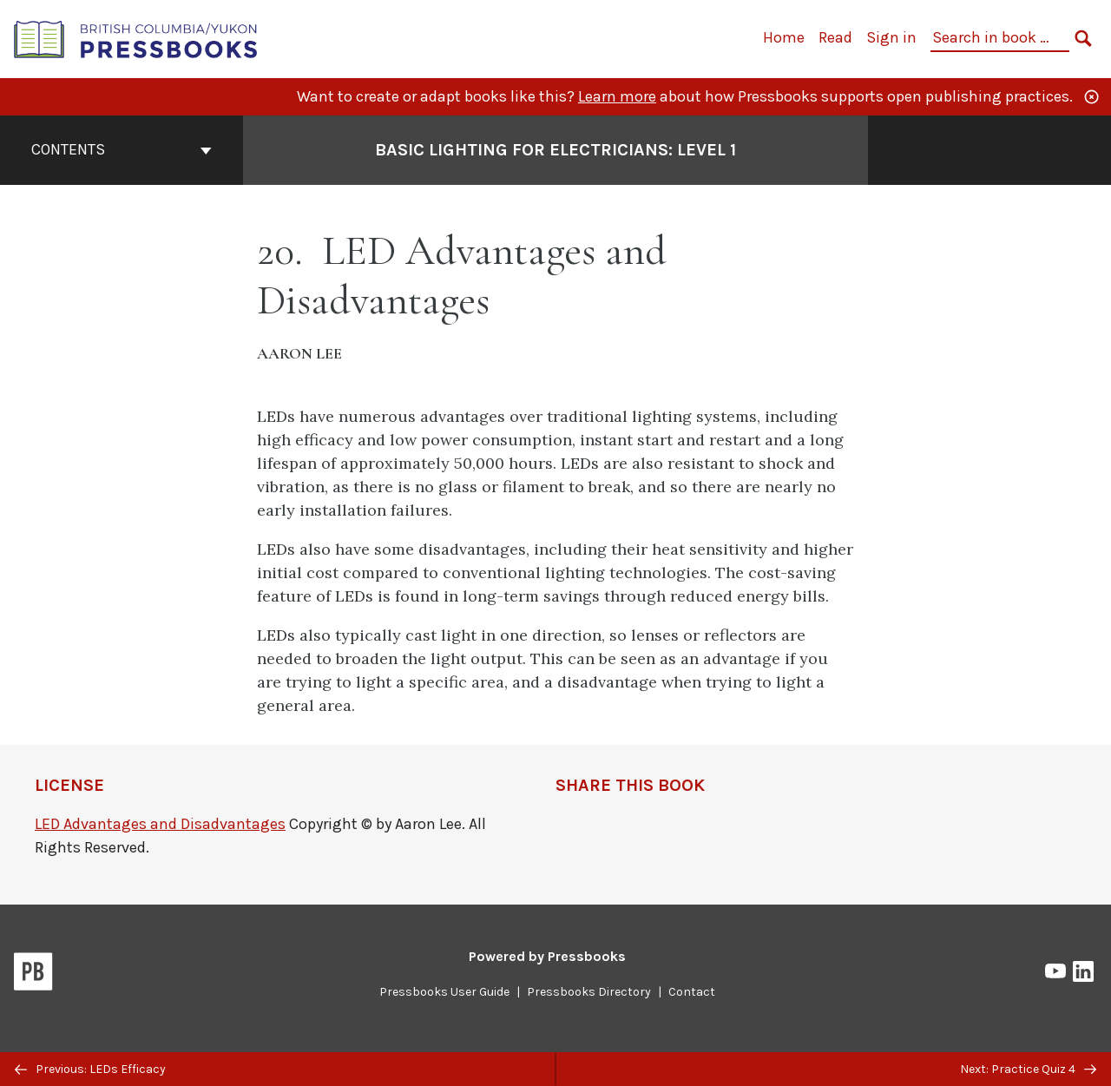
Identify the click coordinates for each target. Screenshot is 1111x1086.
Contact (691, 991)
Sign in (891, 37)
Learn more (617, 96)
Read (835, 37)
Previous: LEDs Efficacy (90, 1069)
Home (784, 37)
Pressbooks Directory (589, 991)
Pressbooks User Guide (444, 991)
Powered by (547, 956)
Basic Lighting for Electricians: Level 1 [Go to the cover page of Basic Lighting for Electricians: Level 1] (555, 150)
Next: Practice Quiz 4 (1028, 1069)
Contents (121, 149)
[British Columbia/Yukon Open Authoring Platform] (136, 38)
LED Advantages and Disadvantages (160, 823)
